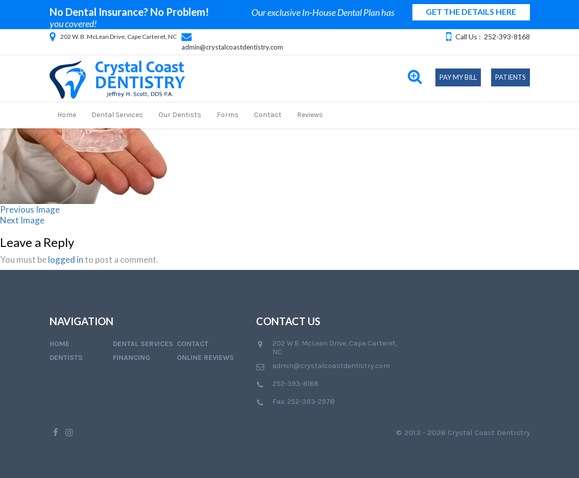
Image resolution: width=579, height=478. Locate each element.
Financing (131, 357)
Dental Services (117, 114)
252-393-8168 (507, 36)
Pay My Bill (458, 77)
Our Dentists (179, 114)
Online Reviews (205, 357)
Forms (228, 114)
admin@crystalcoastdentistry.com (232, 47)
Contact (268, 114)
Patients (510, 77)
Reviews (310, 114)
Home (66, 114)
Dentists (66, 357)
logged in (65, 259)
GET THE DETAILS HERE (471, 11)
